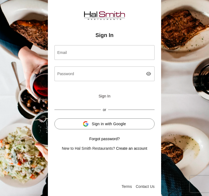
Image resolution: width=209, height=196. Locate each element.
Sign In (104, 96)
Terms (127, 186)
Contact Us (145, 186)
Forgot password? (104, 139)
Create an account (131, 148)
